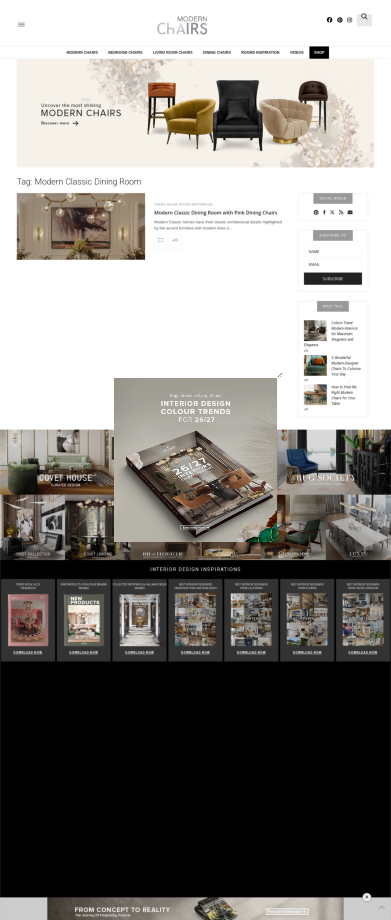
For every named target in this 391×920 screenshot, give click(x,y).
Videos (297, 52)
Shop (319, 52)
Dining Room (165, 205)
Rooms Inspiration (196, 205)
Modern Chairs (82, 52)
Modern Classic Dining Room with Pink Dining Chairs (215, 212)
